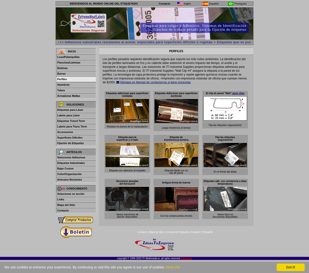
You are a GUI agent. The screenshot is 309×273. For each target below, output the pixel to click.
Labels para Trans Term (72, 126)
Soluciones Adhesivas (71, 157)
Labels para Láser (68, 115)
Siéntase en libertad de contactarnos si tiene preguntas (155, 82)
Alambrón (63, 84)
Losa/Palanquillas (68, 57)
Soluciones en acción (70, 193)
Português (207, 232)
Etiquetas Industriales (71, 162)
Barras (61, 73)
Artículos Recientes (69, 179)
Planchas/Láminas (68, 62)
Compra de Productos (177, 232)
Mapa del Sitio (66, 204)
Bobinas (62, 68)
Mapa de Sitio (156, 232)
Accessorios (65, 132)
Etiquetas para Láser (70, 109)
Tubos (61, 90)
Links (60, 199)
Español (195, 232)
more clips (238, 93)
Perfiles (62, 79)
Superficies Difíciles (70, 137)
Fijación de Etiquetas (70, 143)
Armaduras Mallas (68, 95)
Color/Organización (69, 174)
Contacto (164, 3)
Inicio (72, 51)
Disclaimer (186, 258)
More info (173, 267)
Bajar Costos (65, 168)
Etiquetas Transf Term (71, 120)
